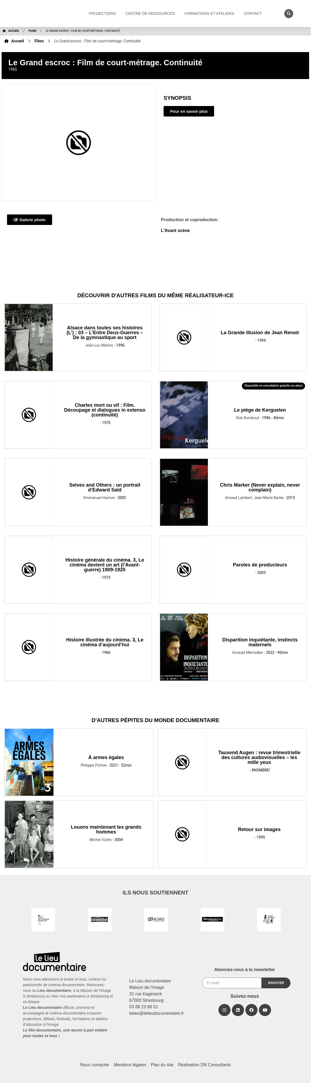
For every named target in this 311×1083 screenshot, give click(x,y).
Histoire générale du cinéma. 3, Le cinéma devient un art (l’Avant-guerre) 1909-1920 (105, 564)
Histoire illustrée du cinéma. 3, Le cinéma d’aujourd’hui (104, 642)
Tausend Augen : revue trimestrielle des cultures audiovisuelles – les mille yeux (259, 757)
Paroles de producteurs (260, 565)
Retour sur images (259, 829)
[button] (288, 13)
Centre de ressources (152, 13)
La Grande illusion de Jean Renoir (260, 332)
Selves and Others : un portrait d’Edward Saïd (104, 487)
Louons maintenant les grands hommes (106, 829)
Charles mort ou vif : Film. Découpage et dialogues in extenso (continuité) (105, 410)
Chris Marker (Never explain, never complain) (260, 487)
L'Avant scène (175, 230)
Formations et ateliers (211, 13)
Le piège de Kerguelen (260, 410)
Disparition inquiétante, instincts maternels (260, 642)
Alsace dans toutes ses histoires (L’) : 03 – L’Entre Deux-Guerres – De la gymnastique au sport (105, 332)
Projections (104, 13)
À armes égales (106, 757)
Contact (254, 13)
